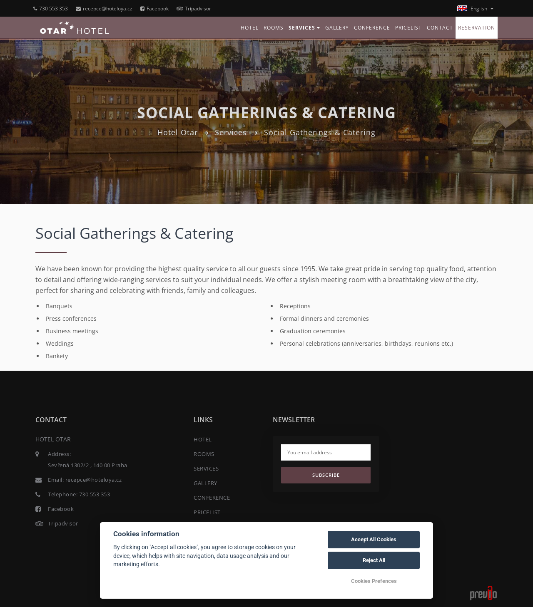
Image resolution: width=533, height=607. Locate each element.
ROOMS (274, 27)
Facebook (154, 8)
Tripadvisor (194, 8)
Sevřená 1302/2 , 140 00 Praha (87, 465)
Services (231, 132)
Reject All (374, 560)
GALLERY (337, 27)
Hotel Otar (177, 132)
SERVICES (304, 27)
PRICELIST (408, 27)
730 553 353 (50, 8)
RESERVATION (476, 27)
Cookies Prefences (374, 581)
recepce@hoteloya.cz (104, 8)
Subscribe (326, 475)
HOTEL (250, 27)
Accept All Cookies (373, 539)
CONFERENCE (372, 27)
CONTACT (440, 27)
